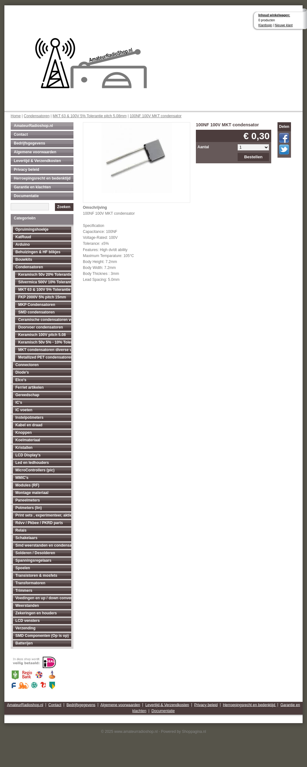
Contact (21, 134)
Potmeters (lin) (28, 508)
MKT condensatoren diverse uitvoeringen (44, 350)
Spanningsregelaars (33, 560)
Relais (20, 530)
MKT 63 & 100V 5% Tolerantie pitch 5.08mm (90, 116)
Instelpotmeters (29, 417)
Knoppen (23, 432)
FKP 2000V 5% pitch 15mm (42, 297)
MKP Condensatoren (36, 304)
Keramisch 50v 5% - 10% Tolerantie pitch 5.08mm (44, 342)
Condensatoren (37, 116)
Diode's (22, 372)
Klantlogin (265, 25)
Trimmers (23, 590)
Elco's (20, 380)
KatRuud (23, 237)
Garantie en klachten (32, 187)
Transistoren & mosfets (36, 575)
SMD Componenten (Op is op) (42, 635)
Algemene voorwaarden (35, 152)
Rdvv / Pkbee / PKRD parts (39, 523)
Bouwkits (23, 259)
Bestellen (253, 157)
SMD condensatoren (36, 312)
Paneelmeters (27, 500)
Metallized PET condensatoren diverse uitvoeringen (44, 357)
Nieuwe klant (284, 25)
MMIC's (22, 477)
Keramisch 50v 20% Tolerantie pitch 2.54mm (44, 274)
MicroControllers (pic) (35, 470)
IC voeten (23, 410)
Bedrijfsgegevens (29, 143)
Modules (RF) (27, 485)
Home (16, 116)
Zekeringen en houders (36, 613)
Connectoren (27, 365)
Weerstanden (27, 605)
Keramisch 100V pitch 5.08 (42, 335)
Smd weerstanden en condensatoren (43, 545)
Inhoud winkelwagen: (274, 15)
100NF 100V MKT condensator (155, 116)
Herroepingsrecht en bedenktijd (42, 178)
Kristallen (24, 447)
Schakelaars (26, 538)
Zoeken (63, 207)
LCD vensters (27, 620)
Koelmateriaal (27, 440)
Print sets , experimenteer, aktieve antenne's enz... (43, 515)
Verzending (25, 628)
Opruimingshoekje (31, 229)
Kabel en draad (28, 425)
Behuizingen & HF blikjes (37, 252)
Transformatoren (30, 583)
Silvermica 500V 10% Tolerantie (44, 282)
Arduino (22, 244)
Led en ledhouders (32, 462)
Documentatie (26, 196)
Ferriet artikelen (29, 387)
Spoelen (22, 568)
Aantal (203, 147)
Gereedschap (27, 395)
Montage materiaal (31, 493)
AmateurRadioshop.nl (33, 125)
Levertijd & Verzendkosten (37, 161)
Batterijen (24, 643)
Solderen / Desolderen (35, 553)
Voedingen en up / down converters (43, 598)
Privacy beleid (26, 169)
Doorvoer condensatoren (40, 327)
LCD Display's (27, 455)
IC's (18, 402)
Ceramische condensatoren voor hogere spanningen (44, 320)
